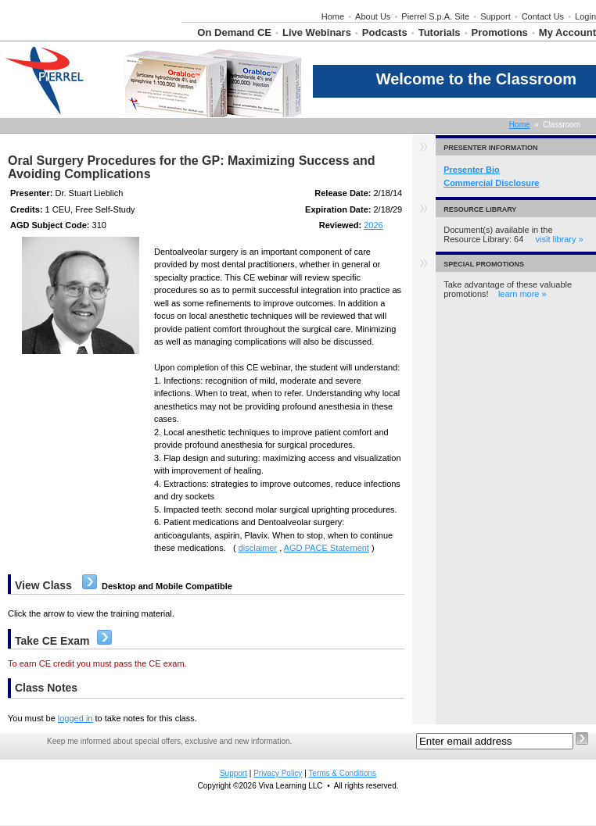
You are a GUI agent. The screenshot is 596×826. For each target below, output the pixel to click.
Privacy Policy (277, 773)
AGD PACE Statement (326, 547)
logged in (75, 718)
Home (332, 16)
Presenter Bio (471, 169)
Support (495, 16)
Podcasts (385, 32)
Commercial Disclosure (491, 183)
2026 (373, 225)
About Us (372, 16)
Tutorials (439, 32)
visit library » (559, 239)
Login (585, 16)
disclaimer (258, 547)
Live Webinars (316, 32)
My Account (567, 32)
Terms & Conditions (342, 773)
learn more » (522, 294)
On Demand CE (234, 32)
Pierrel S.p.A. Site (435, 16)
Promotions (500, 32)
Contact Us (543, 16)
